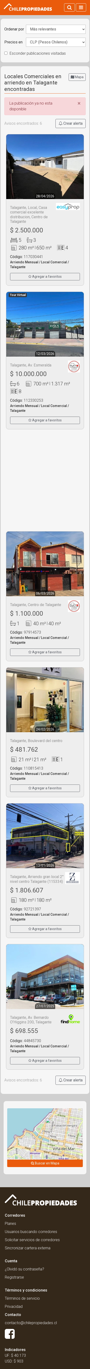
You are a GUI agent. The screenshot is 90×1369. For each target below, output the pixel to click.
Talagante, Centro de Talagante (35, 604)
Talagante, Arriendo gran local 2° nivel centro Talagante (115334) (37, 879)
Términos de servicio (22, 1298)
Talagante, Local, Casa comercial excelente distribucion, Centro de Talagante (29, 214)
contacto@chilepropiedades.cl (31, 1323)
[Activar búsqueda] (69, 7)
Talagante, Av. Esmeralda (30, 365)
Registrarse (14, 1277)
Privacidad (14, 1306)
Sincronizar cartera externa (27, 1248)
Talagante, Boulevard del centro (36, 740)
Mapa (77, 77)
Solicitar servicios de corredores (32, 1240)
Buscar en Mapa (45, 1163)
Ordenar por (14, 29)
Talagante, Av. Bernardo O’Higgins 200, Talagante (31, 1019)
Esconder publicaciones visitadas (35, 53)
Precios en (13, 42)
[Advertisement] (45, 480)
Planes (10, 1223)
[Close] (79, 103)
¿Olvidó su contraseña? (24, 1269)
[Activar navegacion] (81, 7)
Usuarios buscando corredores (31, 1231)
